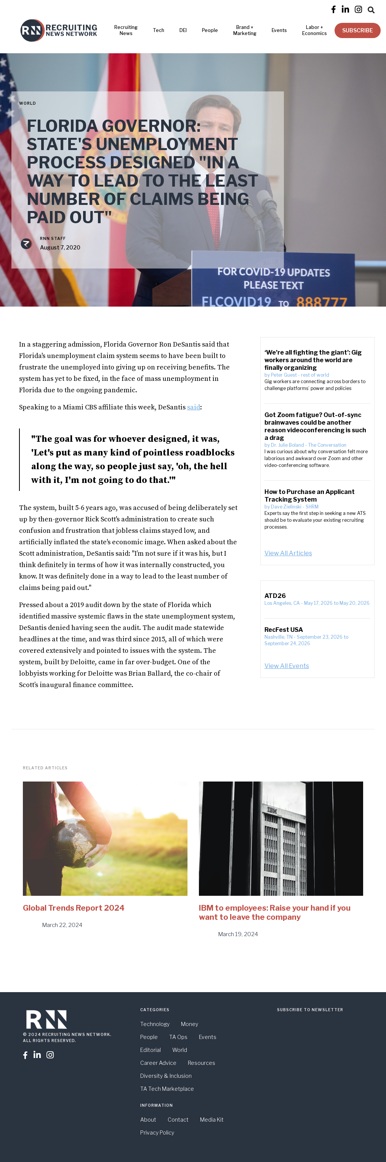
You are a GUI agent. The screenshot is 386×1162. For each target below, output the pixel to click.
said (193, 407)
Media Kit (212, 1119)
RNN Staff (53, 238)
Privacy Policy (157, 1132)
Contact (178, 1119)
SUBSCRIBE (357, 30)
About (148, 1119)
